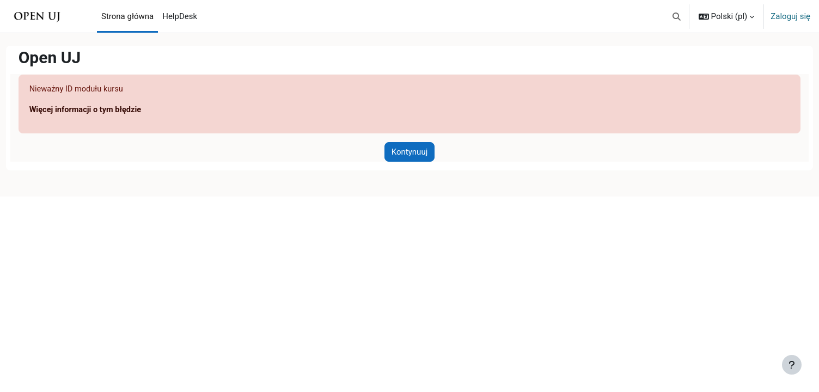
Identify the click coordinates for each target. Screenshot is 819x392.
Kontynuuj (409, 152)
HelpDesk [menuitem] (179, 16)
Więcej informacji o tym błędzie (107, 110)
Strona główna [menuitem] (127, 16)
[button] (677, 16)
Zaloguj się (790, 16)
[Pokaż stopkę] (792, 365)
